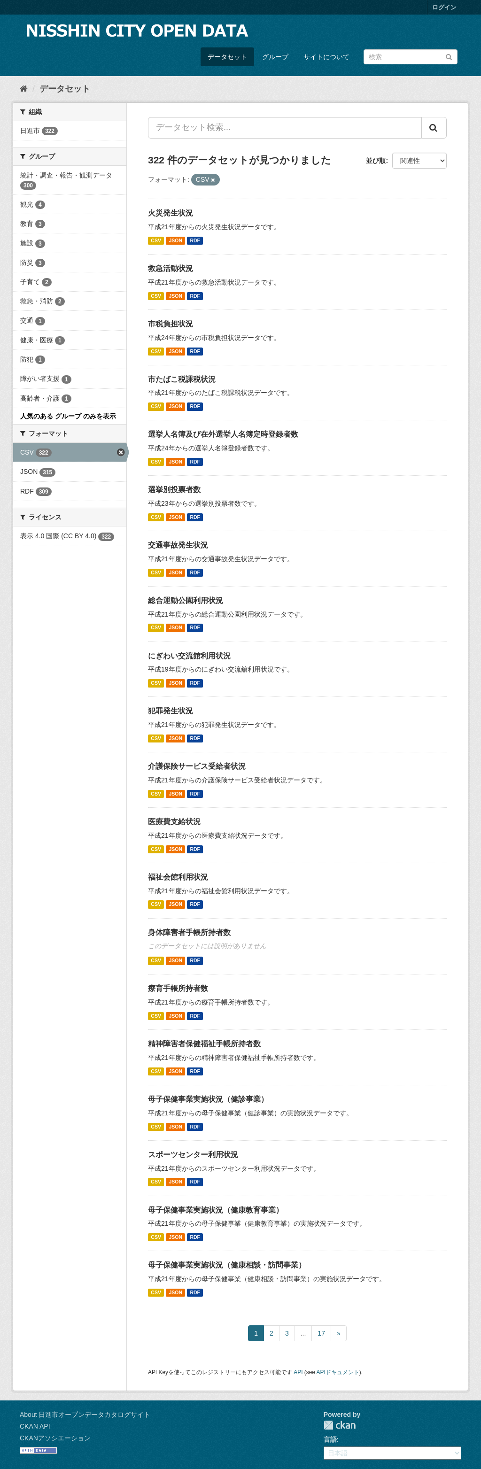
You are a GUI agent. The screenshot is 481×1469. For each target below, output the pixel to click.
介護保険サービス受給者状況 (197, 766)
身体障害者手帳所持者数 (189, 932)
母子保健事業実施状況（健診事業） (208, 1099)
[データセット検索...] (285, 128)
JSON (175, 240)
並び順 (376, 160)
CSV (156, 240)
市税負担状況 (170, 324)
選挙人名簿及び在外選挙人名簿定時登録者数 (223, 434)
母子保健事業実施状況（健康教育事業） (215, 1210)
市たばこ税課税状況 (182, 379)
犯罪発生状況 (170, 711)
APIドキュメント (338, 1372)
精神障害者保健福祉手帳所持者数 (204, 1044)
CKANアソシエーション (55, 1438)
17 (321, 1333)
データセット (227, 57)
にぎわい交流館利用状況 (189, 656)
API (298, 1372)
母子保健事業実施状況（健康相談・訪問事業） (227, 1265)
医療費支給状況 (174, 822)
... (303, 1333)
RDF (195, 240)
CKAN (340, 1425)
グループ (275, 57)
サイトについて (326, 57)
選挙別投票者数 (174, 490)
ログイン (444, 7)
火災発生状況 (170, 213)
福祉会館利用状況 (178, 877)
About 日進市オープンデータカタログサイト (85, 1414)
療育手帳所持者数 (178, 988)
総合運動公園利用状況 (185, 600)
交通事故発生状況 (178, 545)
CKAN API (35, 1426)
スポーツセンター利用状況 (193, 1155)
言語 (330, 1439)
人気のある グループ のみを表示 (68, 416)
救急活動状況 (170, 268)
